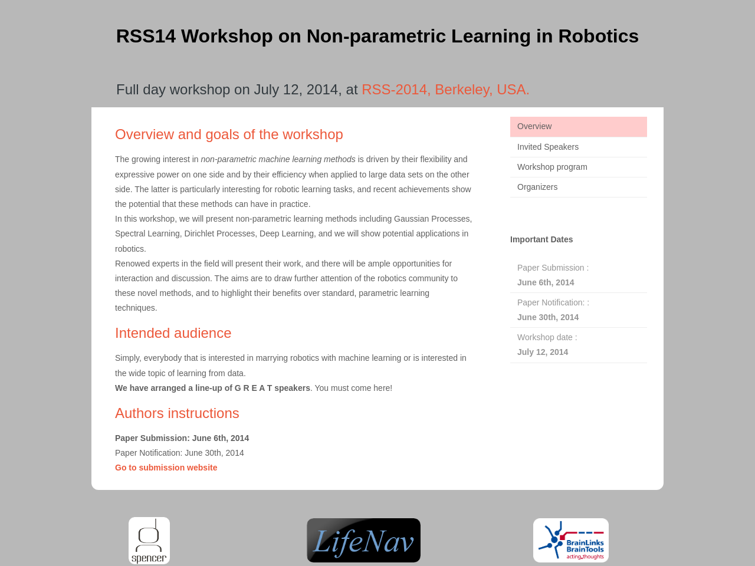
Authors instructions (177, 413)
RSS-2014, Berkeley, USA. (446, 89)
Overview (534, 126)
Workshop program (552, 167)
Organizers (537, 187)
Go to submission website (166, 467)
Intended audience (173, 333)
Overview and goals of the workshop (229, 134)
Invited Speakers (548, 147)
